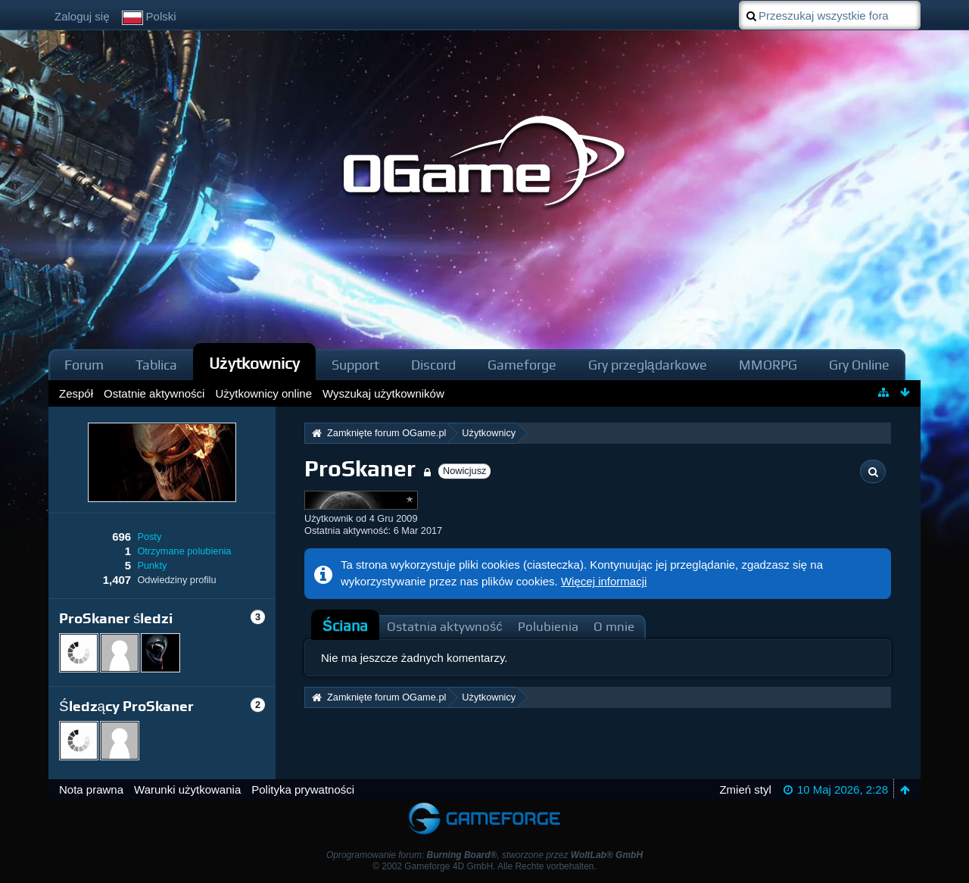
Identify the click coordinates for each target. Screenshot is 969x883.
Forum (84, 365)
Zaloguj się (82, 16)
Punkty (152, 565)
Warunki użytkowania (187, 789)
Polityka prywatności (302, 789)
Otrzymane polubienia (184, 551)
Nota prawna (91, 789)
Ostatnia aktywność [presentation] (445, 626)
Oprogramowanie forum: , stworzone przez (484, 855)
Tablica (156, 365)
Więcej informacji (604, 581)
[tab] (345, 626)
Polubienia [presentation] (548, 626)
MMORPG (768, 365)
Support (355, 365)
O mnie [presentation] (614, 626)
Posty (149, 536)
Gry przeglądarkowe (647, 365)
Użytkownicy (254, 363)
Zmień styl (745, 789)
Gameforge (522, 365)
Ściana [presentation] (345, 626)
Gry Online (859, 365)
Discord (433, 365)
